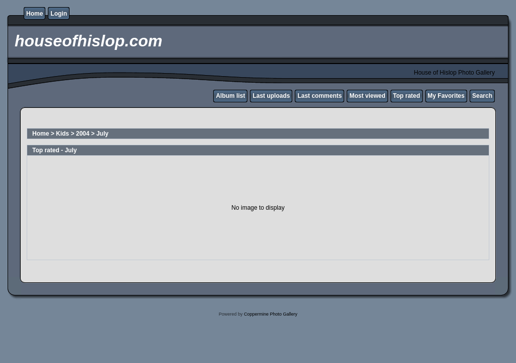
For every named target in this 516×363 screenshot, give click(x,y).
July (102, 133)
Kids (62, 133)
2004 (83, 133)
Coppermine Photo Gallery (270, 314)
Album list (230, 95)
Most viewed (367, 95)
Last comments (319, 95)
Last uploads (271, 95)
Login (58, 13)
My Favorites (446, 95)
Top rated (406, 95)
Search (482, 95)
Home (34, 13)
